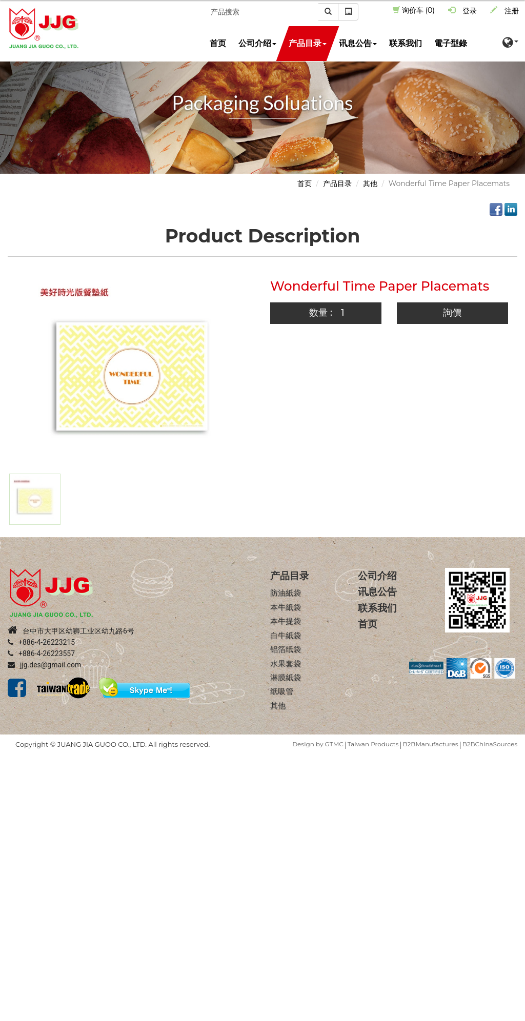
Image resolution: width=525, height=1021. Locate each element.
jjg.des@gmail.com (44, 665)
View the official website (92, 851)
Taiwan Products (373, 744)
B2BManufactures (430, 744)
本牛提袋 (285, 621)
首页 (218, 43)
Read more (23, 851)
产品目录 (308, 43)
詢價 (452, 312)
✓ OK (289, 1015)
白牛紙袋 (285, 635)
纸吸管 (281, 692)
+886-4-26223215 (41, 643)
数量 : (320, 312)
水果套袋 (285, 663)
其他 (370, 183)
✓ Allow (14, 780)
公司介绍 (257, 43)
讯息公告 (358, 43)
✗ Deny (13, 790)
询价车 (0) (414, 10)
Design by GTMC (317, 744)
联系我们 (405, 43)
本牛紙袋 (285, 607)
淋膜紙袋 (285, 677)
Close (9, 759)
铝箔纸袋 (285, 649)
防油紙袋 (285, 593)
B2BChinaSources (489, 744)
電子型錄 (450, 43)
